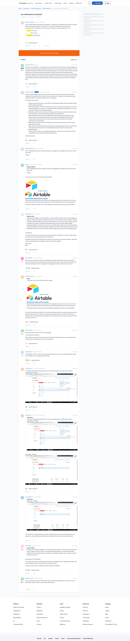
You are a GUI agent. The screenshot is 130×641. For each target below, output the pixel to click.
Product (39, 607)
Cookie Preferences (88, 638)
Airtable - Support (42, 191)
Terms (63, 638)
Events (65, 3)
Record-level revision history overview (36, 198)
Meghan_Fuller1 (29, 578)
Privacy (57, 638)
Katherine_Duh (29, 65)
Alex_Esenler (28, 497)
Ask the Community (36, 8)
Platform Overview (18, 607)
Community (26, 8)
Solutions (39, 604)
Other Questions (47, 8)
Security (39, 638)
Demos (62, 617)
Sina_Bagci (28, 545)
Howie (27, 164)
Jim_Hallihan (28, 258)
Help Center (79, 3)
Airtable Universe (88, 624)
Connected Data (18, 624)
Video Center (63, 614)
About (107, 607)
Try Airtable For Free (111, 624)
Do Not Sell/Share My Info (74, 638)
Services (85, 611)
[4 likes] (32, 268)
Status (107, 617)
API (45, 638)
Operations (40, 614)
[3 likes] (32, 360)
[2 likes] (31, 322)
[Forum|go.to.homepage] (26, 3)
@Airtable (48, 332)
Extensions (16, 614)
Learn (61, 604)
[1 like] (31, 43)
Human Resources (42, 617)
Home (20, 8)
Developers (86, 614)
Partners (85, 607)
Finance (39, 624)
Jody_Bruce (28, 368)
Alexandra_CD (29, 351)
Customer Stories (65, 621)
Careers (107, 611)
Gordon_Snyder (29, 276)
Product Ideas (57, 3)
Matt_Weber (28, 214)
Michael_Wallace (29, 148)
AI (14, 621)
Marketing (40, 611)
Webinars (62, 624)
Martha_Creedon (29, 22)
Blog (106, 614)
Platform (16, 604)
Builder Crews (48, 3)
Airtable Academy (65, 607)
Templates (86, 621)
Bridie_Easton (28, 330)
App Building (17, 617)
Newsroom (108, 621)
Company (108, 604)
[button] (97, 3)
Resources (86, 604)
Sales (38, 621)
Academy (71, 3)
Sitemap (50, 638)
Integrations (16, 611)
